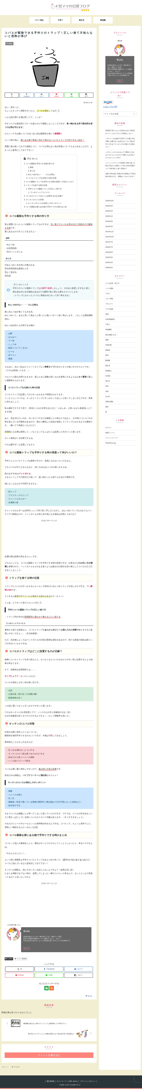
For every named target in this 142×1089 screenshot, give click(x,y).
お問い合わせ (73, 1081)
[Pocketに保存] (56, 95)
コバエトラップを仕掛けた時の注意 (42, 178)
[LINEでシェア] (71, 95)
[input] (119, 113)
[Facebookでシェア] (27, 95)
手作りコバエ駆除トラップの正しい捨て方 (45, 189)
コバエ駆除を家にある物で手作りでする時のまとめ (46, 207)
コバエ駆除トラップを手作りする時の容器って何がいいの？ (50, 182)
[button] (86, 95)
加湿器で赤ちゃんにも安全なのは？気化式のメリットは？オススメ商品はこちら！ (120, 132)
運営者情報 (50, 1081)
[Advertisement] (49, 538)
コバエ (18, 959)
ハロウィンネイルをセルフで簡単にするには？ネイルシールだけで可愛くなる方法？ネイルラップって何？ (120, 155)
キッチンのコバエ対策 (35, 200)
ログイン (108, 427)
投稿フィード (110, 433)
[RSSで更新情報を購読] (28, 948)
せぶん (26, 931)
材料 (32, 167)
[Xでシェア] (12, 95)
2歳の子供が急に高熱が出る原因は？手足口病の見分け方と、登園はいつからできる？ (120, 175)
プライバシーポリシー (88, 1081)
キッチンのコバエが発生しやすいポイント (45, 203)
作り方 (32, 171)
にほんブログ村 (110, 107)
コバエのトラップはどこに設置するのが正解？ (44, 196)
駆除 (24, 959)
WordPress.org (110, 443)
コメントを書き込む (49, 1055)
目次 (29, 158)
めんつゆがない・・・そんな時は (41, 174)
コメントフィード (111, 438)
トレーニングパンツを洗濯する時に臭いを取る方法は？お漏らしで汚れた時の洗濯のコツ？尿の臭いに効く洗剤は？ (120, 165)
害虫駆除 (8, 959)
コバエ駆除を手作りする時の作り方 (40, 164)
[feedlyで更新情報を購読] (24, 948)
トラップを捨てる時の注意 (36, 185)
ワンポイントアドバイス (40, 193)
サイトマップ (61, 1081)
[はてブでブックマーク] (42, 95)
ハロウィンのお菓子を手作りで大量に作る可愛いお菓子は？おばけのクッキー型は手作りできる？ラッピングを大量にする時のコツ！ (120, 143)
